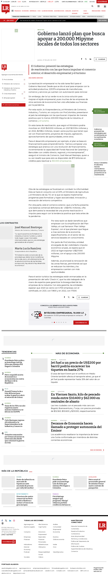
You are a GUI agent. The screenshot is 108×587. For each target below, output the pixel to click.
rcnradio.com (60, 571)
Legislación (92, 477)
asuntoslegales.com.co (9, 568)
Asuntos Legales (29, 527)
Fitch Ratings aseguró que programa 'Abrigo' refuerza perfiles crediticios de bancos (61, 500)
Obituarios (42, 547)
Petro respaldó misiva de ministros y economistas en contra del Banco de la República (14, 379)
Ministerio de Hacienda (94, 16)
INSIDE (103, 11)
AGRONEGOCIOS (59, 11)
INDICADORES (96, 11)
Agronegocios (29, 524)
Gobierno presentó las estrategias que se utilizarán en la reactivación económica (100, 134)
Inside (55, 544)
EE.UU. (6, 389)
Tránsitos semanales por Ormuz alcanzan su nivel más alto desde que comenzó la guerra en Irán (14, 439)
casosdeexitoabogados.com (11, 571)
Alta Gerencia (43, 524)
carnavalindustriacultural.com (33, 571)
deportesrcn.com (19, 573)
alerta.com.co (6, 573)
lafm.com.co (84, 571)
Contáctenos (75, 534)
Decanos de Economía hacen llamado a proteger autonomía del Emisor (76, 427)
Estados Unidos (75, 16)
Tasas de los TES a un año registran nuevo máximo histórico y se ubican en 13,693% (15, 409)
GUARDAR (100, 59)
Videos (40, 557)
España (19, 477)
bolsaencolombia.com (78, 568)
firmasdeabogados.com (60, 568)
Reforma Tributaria (49, 16)
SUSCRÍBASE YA (81, 322)
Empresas (27, 537)
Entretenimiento (22, 494)
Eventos (55, 537)
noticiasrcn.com (72, 571)
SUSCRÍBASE (102, 2)
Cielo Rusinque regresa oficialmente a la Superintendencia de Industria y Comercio (14, 423)
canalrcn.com (49, 571)
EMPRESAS (33, 11)
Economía (56, 532)
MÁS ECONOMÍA (96, 450)
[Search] (92, 6)
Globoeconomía (58, 539)
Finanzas (56, 494)
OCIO (39, 11)
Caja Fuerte (42, 527)
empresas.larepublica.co (41, 568)
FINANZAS (17, 11)
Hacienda (8, 358)
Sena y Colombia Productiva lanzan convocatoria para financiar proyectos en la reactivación (100, 169)
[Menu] (12, 10)
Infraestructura (43, 544)
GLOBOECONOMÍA (47, 11)
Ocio (54, 547)
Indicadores (28, 544)
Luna (39, 16)
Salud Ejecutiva (58, 552)
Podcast (27, 552)
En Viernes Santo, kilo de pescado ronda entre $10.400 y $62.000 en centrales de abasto (75, 398)
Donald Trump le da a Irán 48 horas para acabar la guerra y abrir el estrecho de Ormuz (15, 394)
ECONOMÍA (25, 11)
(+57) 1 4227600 (7, 534)
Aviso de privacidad (77, 536)
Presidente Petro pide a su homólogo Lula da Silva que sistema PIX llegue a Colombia (14, 363)
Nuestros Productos (78, 531)
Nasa (34, 16)
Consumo (27, 532)
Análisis (55, 524)
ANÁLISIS (68, 11)
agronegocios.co (25, 568)
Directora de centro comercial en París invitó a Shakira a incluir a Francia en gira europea (25, 500)
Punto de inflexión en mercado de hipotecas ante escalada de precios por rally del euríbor (25, 484)
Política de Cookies (77, 546)
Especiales (42, 537)
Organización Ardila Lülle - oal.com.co (99, 569)
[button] (31, 315)
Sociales (27, 557)
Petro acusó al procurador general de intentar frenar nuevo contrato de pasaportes (97, 484)
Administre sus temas (11, 105)
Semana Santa (63, 16)
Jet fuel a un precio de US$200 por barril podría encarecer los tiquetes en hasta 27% (76, 366)
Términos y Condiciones (79, 539)
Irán (83, 16)
